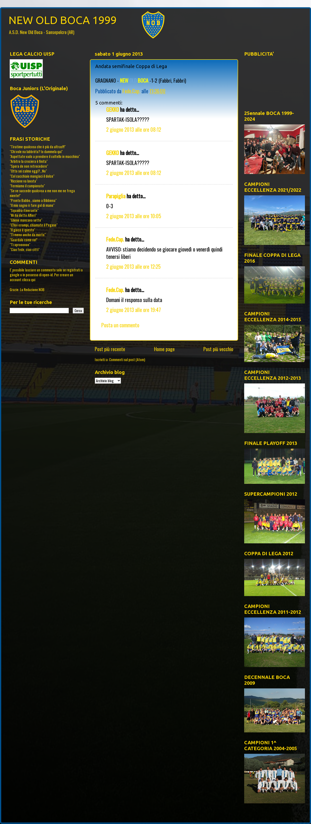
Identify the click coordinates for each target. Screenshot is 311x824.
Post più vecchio (218, 349)
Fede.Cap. (115, 239)
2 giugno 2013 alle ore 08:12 (133, 129)
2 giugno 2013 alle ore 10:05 (133, 216)
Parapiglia (115, 196)
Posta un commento (120, 325)
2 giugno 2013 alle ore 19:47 (133, 309)
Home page (164, 349)
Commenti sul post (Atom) (127, 359)
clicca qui (28, 279)
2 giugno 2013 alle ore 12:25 (133, 266)
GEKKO (112, 109)
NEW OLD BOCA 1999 (63, 20)
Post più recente (110, 349)
